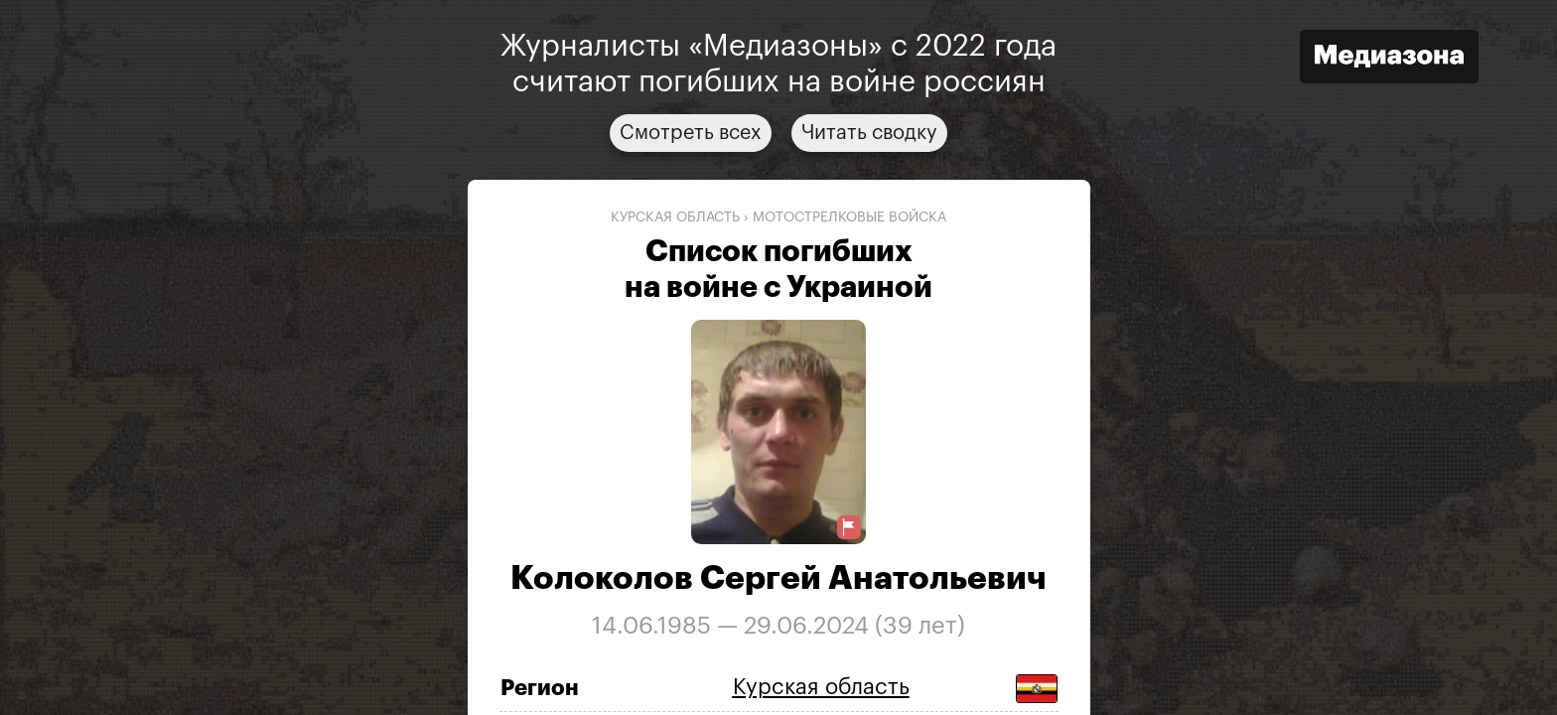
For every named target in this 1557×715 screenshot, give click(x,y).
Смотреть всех (691, 133)
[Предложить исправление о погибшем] (849, 527)
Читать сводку (869, 133)
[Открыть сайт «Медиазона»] (1389, 59)
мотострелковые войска (849, 217)
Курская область (675, 217)
